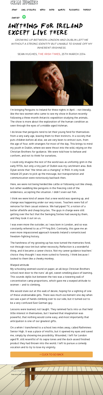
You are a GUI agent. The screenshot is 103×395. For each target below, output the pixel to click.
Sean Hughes (24, 3)
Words (61, 10)
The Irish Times (49, 54)
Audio (51, 10)
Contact (16, 18)
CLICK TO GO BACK (51, 354)
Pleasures (74, 10)
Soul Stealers (28, 10)
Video (42, 10)
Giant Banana (22, 374)
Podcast (87, 10)
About (14, 10)
